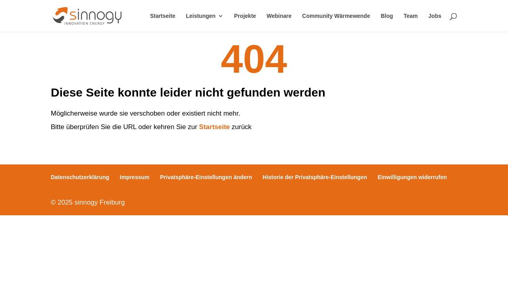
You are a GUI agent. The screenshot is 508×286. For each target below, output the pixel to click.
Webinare (279, 16)
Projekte (245, 16)
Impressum (135, 177)
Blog (387, 16)
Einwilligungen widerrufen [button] (412, 177)
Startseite (162, 16)
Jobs (434, 16)
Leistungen (201, 16)
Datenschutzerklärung (80, 177)
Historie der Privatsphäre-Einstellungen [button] (315, 177)
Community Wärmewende (336, 16)
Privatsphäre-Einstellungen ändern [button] (206, 177)
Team (411, 16)
